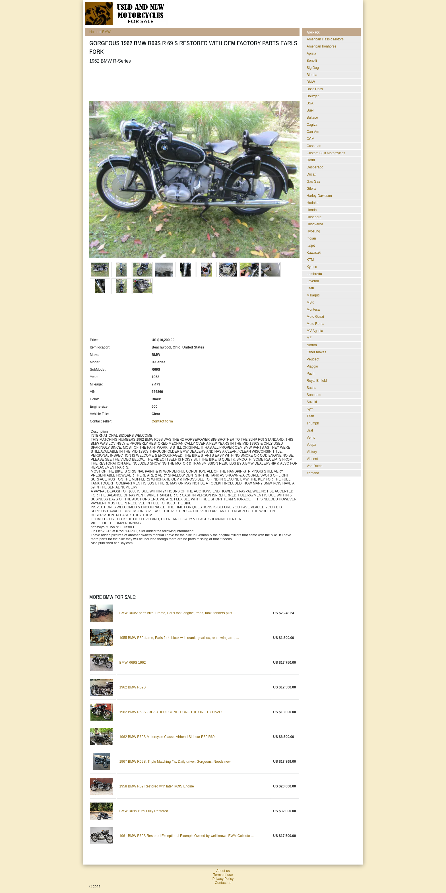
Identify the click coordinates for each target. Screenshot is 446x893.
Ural (310, 430)
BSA (310, 103)
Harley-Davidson (319, 196)
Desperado (315, 167)
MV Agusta (315, 331)
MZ (309, 338)
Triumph (313, 423)
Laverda (313, 281)
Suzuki (312, 402)
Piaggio (312, 366)
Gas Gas (313, 181)
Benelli (312, 61)
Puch (310, 374)
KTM (310, 260)
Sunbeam (314, 395)
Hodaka (312, 203)
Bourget (313, 96)
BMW (106, 32)
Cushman (314, 146)
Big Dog (313, 68)
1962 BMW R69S (132, 687)
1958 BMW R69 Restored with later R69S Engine (156, 786)
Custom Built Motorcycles (326, 153)
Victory (312, 452)
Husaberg (314, 217)
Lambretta (314, 274)
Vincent (312, 459)
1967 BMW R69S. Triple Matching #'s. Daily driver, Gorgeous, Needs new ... (176, 762)
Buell (310, 110)
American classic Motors (325, 39)
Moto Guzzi (315, 317)
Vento (311, 438)
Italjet (311, 246)
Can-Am (313, 132)
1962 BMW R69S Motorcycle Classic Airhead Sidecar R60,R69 (167, 737)
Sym (310, 409)
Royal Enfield (317, 381)
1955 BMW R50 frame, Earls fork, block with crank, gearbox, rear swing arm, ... (179, 638)
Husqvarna (315, 224)
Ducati (311, 174)
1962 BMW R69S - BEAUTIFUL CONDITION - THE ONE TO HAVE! (170, 712)
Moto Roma (315, 324)
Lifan (310, 288)
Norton (312, 345)
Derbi (311, 160)
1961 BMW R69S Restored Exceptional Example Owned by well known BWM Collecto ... (186, 836)
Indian (311, 238)
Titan (310, 416)
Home (93, 32)
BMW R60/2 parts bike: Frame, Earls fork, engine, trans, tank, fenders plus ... (177, 613)
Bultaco (312, 117)
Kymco (312, 267)
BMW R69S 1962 (132, 663)
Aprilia (311, 53)
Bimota (312, 75)
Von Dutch (314, 466)
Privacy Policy (223, 879)
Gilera (311, 189)
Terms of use (223, 875)
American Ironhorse (321, 46)
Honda (312, 210)
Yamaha (313, 473)
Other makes (316, 352)
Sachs (311, 388)
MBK (310, 302)
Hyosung (313, 231)
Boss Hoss (315, 89)
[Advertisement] (192, 82)
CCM (310, 139)
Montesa (313, 310)
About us (223, 871)
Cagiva (312, 125)
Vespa (311, 445)
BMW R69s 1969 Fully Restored (143, 811)
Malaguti (313, 295)
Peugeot (313, 359)
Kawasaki (314, 253)
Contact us (223, 883)
